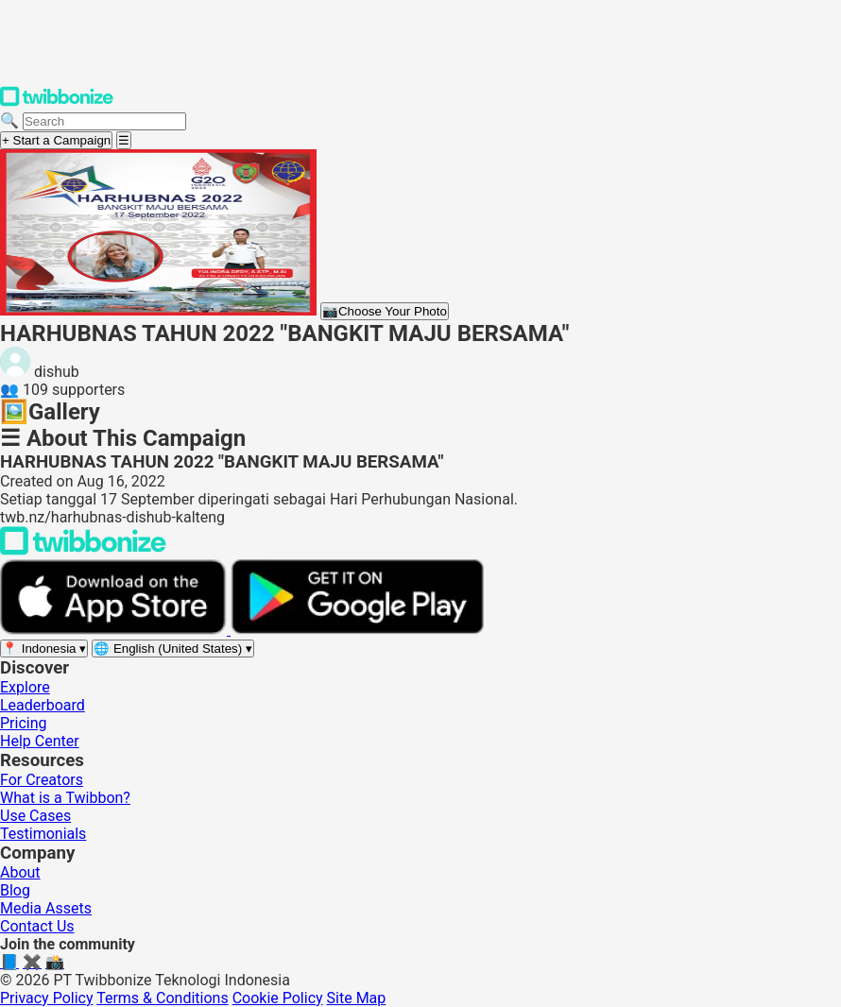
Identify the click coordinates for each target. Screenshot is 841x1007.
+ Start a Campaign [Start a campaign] (56, 140)
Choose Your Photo (384, 311)
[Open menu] (123, 140)
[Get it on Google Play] (357, 630)
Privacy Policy (47, 998)
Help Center (39, 741)
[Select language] (173, 648)
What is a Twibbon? (65, 798)
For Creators (41, 780)
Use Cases (35, 816)
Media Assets (46, 908)
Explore (25, 687)
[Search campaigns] (104, 121)
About (20, 872)
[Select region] (44, 648)
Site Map (356, 998)
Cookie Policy (277, 998)
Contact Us (37, 926)
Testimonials (43, 834)
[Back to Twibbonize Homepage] (83, 550)
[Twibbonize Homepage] (56, 102)
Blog (15, 890)
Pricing (23, 723)
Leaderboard (42, 705)
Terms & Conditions (162, 998)
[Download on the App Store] (115, 630)
